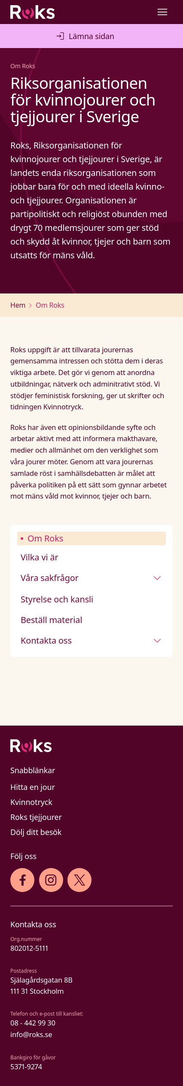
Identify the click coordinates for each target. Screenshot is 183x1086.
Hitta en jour (32, 787)
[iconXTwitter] (79, 880)
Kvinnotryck (31, 802)
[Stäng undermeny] (157, 578)
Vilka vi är (39, 557)
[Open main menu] (162, 12)
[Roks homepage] (32, 12)
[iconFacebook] (22, 880)
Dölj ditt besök (35, 832)
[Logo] (91, 745)
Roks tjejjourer (36, 817)
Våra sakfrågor (50, 578)
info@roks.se (31, 1034)
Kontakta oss (46, 640)
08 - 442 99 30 (32, 1023)
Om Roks (45, 538)
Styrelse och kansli (57, 599)
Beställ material (51, 620)
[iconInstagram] (50, 880)
